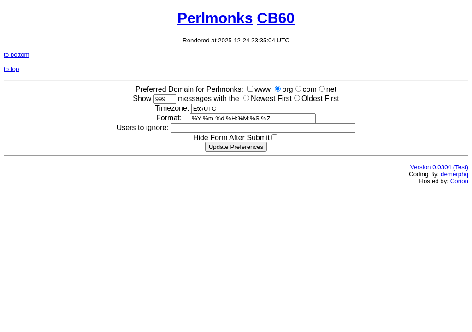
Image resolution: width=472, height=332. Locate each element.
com (310, 89)
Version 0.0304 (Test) (439, 167)
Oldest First (320, 98)
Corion (459, 181)
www (262, 89)
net (331, 89)
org (287, 89)
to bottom (17, 54)
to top (11, 68)
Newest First (271, 98)
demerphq (454, 174)
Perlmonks (215, 18)
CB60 (276, 18)
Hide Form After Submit (231, 138)
